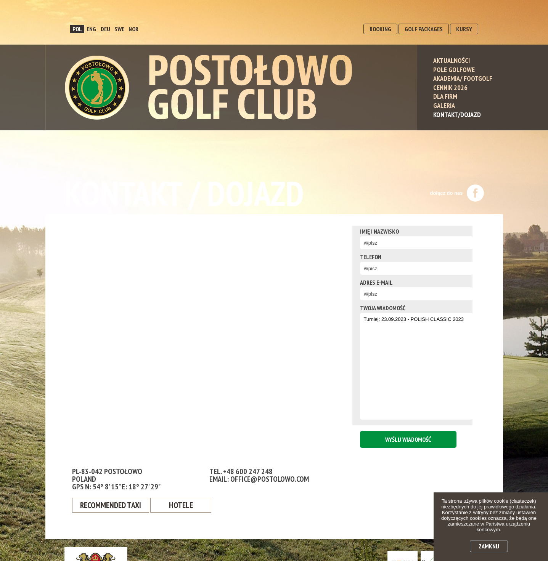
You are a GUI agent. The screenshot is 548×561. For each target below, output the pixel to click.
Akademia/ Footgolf (462, 78)
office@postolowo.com (269, 479)
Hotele (184, 505)
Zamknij (489, 546)
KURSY (464, 29)
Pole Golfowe (454, 69)
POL (77, 29)
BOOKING (380, 29)
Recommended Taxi (112, 505)
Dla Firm (445, 96)
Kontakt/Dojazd (457, 114)
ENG (91, 29)
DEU (105, 29)
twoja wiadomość (373, 308)
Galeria (444, 105)
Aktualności (451, 60)
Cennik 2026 (450, 87)
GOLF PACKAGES (424, 29)
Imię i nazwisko (369, 231)
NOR (133, 29)
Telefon (361, 257)
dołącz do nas (457, 193)
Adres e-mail (366, 282)
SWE (119, 29)
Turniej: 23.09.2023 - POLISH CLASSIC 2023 (407, 366)
